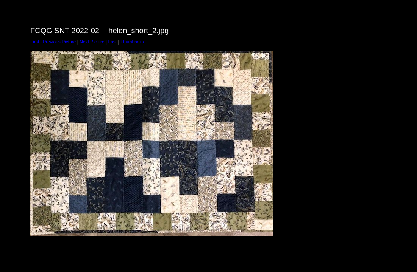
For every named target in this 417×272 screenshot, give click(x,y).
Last (112, 42)
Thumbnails (132, 42)
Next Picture (92, 42)
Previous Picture (59, 42)
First (34, 42)
